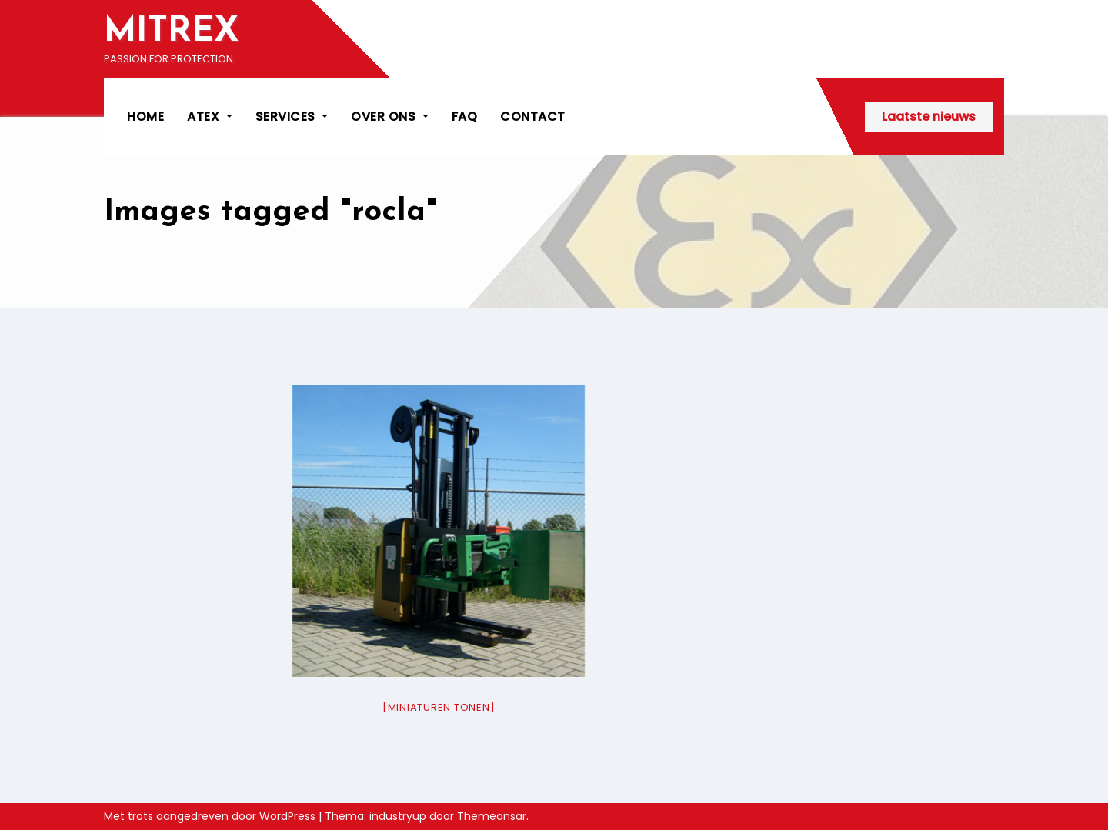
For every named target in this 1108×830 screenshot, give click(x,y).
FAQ (465, 116)
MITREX (171, 32)
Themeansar (491, 816)
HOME (145, 116)
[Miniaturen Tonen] (439, 707)
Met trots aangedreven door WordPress (211, 816)
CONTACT (533, 116)
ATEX (209, 116)
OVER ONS (390, 116)
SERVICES (292, 116)
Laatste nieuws (929, 116)
